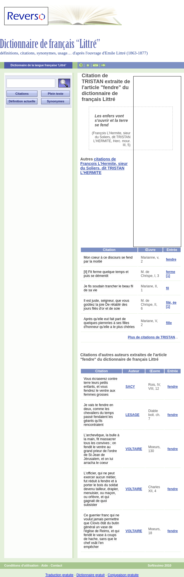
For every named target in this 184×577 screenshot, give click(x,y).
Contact (56, 565)
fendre (171, 259)
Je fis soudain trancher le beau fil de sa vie (108, 288)
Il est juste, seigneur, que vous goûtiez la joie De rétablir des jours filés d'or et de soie (106, 304)
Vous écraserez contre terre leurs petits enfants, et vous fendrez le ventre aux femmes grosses (100, 387)
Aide (44, 565)
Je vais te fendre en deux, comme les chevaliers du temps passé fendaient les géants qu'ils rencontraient (99, 415)
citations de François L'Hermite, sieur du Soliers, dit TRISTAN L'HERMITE (104, 166)
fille (169, 323)
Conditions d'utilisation (21, 565)
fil (167, 288)
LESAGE (132, 415)
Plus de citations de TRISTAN (151, 337)
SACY (130, 387)
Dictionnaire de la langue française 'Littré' (38, 65)
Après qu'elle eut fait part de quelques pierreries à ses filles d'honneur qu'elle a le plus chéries (109, 323)
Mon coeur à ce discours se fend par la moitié (108, 259)
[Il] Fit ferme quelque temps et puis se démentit (106, 274)
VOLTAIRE (133, 449)
